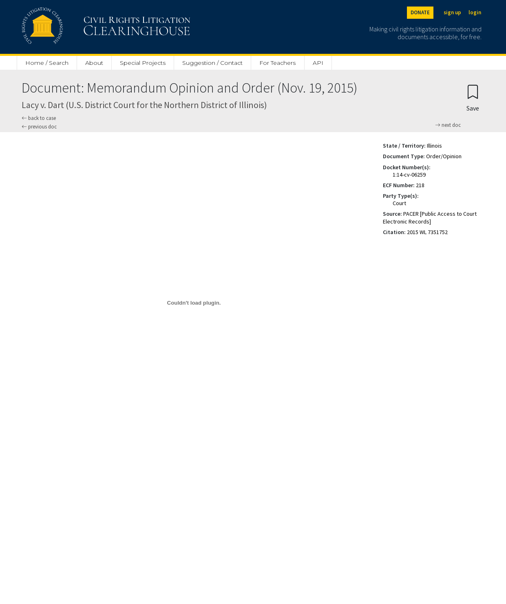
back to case (39, 118)
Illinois (434, 145)
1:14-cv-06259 (409, 174)
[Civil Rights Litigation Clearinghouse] (83, 27)
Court (399, 203)
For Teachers (277, 62)
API (318, 62)
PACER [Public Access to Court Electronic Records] (430, 217)
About (94, 62)
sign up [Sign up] (452, 12)
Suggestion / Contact (212, 62)
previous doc (39, 126)
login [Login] (474, 12)
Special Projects (143, 62)
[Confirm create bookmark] (473, 98)
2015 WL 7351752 (427, 232)
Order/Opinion (444, 156)
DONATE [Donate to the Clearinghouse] (420, 12)
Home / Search (46, 62)
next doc (448, 125)
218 (420, 185)
